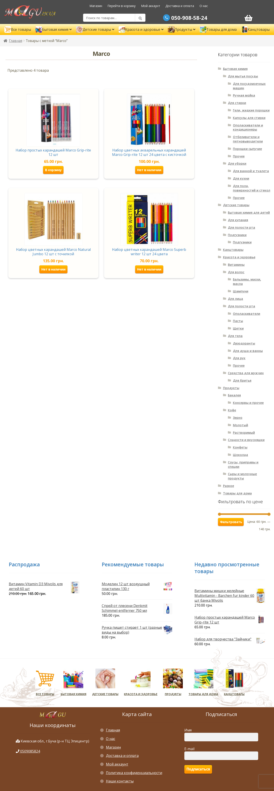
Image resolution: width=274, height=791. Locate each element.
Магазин (95, 6)
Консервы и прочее (248, 403)
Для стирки (237, 103)
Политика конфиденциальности (134, 772)
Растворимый (244, 432)
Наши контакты (120, 781)
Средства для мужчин (246, 373)
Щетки (238, 328)
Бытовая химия (235, 69)
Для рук (239, 358)
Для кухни (241, 178)
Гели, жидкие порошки (251, 110)
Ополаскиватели (246, 314)
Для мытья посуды (243, 76)
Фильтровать (231, 522)
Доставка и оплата (179, 6)
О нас (204, 6)
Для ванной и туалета (251, 171)
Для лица (235, 299)
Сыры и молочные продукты (242, 476)
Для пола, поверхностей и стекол (251, 188)
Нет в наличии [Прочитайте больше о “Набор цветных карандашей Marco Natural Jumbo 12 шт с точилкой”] (53, 269)
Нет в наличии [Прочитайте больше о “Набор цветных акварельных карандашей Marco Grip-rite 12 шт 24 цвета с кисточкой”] (149, 170)
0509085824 (28, 751)
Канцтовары (233, 250)
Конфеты (240, 447)
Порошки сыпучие (247, 149)
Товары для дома (237, 493)
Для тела (235, 336)
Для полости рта (241, 227)
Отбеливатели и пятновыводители (248, 139)
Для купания (238, 220)
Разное (228, 486)
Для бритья (242, 380)
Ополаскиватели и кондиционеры (248, 127)
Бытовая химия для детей (249, 212)
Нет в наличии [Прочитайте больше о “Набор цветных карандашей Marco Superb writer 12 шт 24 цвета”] (149, 269)
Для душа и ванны (248, 351)
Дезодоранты (244, 343)
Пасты (238, 321)
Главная (15, 40)
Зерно (237, 418)
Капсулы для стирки (249, 118)
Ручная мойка (244, 95)
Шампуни (240, 291)
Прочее (239, 156)
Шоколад (240, 455)
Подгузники (237, 235)
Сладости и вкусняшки (246, 440)
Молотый (240, 425)
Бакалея (234, 395)
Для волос (236, 272)
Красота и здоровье (239, 257)
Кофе (232, 410)
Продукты (231, 388)
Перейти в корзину (121, 6)
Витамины (236, 264)
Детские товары (236, 205)
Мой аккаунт (150, 6)
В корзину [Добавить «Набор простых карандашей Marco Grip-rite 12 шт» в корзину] (53, 170)
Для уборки (237, 163)
